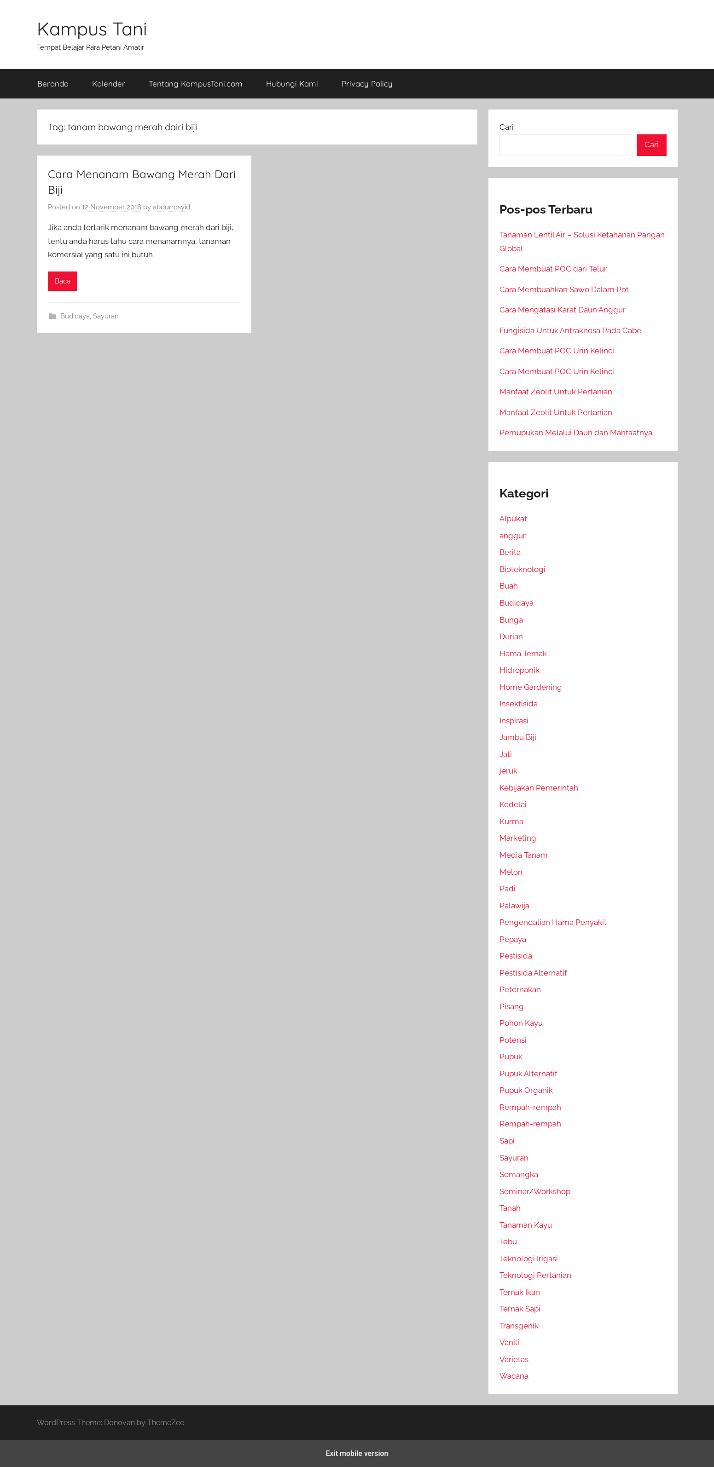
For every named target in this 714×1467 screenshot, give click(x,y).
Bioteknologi (522, 569)
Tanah (510, 1208)
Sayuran (106, 316)
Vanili (509, 1342)
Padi (507, 888)
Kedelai (513, 804)
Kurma (511, 821)
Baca (62, 281)
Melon (510, 872)
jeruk (508, 770)
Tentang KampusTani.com (196, 83)
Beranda (53, 83)
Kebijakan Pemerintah (538, 787)
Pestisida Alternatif (533, 972)
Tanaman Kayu (525, 1225)
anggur (512, 535)
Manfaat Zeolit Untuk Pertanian (555, 391)
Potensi (513, 1040)
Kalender (108, 83)
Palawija (514, 905)
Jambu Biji (517, 737)
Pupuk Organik (526, 1090)
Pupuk (510, 1056)
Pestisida (515, 955)
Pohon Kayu (521, 1023)
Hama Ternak (523, 653)
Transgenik (519, 1325)
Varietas (513, 1359)
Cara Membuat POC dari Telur (553, 268)
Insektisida (518, 703)
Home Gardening (530, 687)
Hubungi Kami (292, 83)
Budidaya (75, 316)
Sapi (507, 1140)
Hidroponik (519, 670)
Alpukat (513, 518)
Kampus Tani (92, 28)
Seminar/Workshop (534, 1191)
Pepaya (512, 939)
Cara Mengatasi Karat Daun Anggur (562, 309)
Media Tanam (523, 855)
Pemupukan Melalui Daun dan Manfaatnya (575, 432)
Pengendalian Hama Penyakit (553, 922)
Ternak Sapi (519, 1308)
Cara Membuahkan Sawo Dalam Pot (564, 289)
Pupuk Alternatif (528, 1073)
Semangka (518, 1174)
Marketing (517, 838)
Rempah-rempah (530, 1107)
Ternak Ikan (519, 1292)
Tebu (508, 1241)
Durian (511, 636)
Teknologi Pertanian (535, 1275)
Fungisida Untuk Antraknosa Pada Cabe (570, 330)
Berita (510, 552)
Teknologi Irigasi (528, 1258)
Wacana (513, 1375)
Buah (508, 585)
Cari (506, 127)
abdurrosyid (171, 207)
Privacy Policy (367, 83)
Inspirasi (513, 720)
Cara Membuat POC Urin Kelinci (556, 350)
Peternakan (520, 989)
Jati (505, 754)
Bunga (511, 619)
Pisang (511, 1006)
